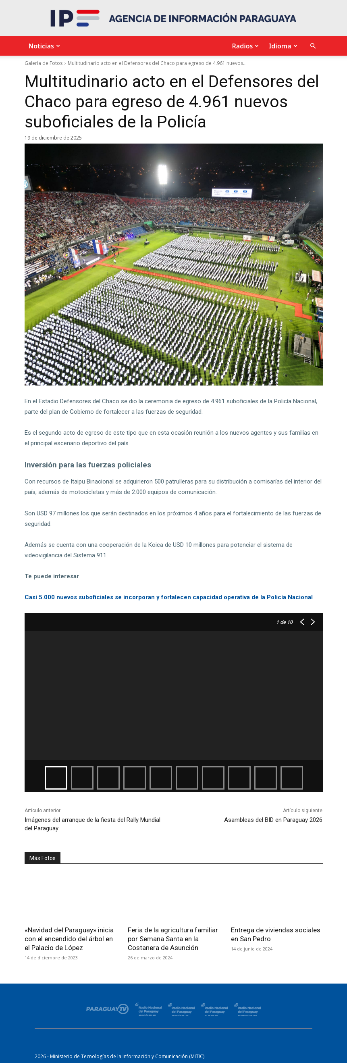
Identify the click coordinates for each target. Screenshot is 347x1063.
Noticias (43, 46)
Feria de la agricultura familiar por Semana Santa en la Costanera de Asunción (173, 939)
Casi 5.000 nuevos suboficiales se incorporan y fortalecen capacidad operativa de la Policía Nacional (169, 597)
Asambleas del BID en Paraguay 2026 (273, 819)
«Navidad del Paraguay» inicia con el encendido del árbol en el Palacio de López (69, 939)
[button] (313, 46)
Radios (244, 46)
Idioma (282, 46)
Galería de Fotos (43, 63)
